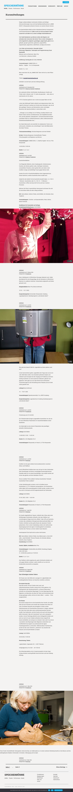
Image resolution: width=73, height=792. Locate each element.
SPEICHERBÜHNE (14, 5)
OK (49, 790)
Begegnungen (42, 6)
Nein (52, 790)
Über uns (59, 6)
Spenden (55, 776)
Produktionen (32, 6)
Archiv (66, 6)
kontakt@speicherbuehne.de (26, 207)
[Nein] (71, 790)
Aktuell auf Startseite (30, 88)
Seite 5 (17, 767)
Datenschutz (56, 779)
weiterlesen (21, 85)
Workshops (51, 6)
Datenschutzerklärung (58, 790)
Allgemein (28, 157)
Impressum (56, 778)
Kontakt (55, 774)
